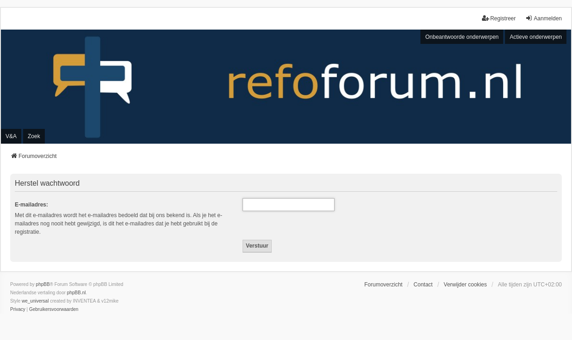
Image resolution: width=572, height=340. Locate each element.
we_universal (35, 301)
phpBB (43, 284)
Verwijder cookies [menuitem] (465, 284)
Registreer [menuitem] (499, 18)
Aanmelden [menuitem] (543, 18)
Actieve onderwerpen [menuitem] (536, 37)
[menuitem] (17, 309)
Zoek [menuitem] (34, 136)
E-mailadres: (31, 204)
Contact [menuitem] (423, 284)
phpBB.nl (76, 292)
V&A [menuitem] (11, 136)
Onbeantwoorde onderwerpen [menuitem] (462, 37)
